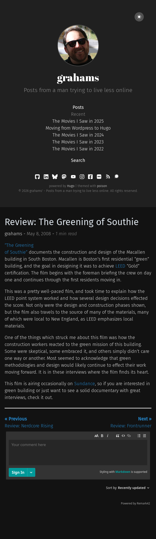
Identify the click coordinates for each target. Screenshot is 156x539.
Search (78, 160)
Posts (78, 107)
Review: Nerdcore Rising (29, 422)
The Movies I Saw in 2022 (78, 149)
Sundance (84, 383)
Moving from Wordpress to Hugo (78, 128)
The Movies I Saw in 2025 (78, 121)
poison (102, 186)
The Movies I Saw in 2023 (78, 142)
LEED (120, 266)
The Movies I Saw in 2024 (78, 135)
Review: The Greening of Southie (72, 222)
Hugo (70, 186)
